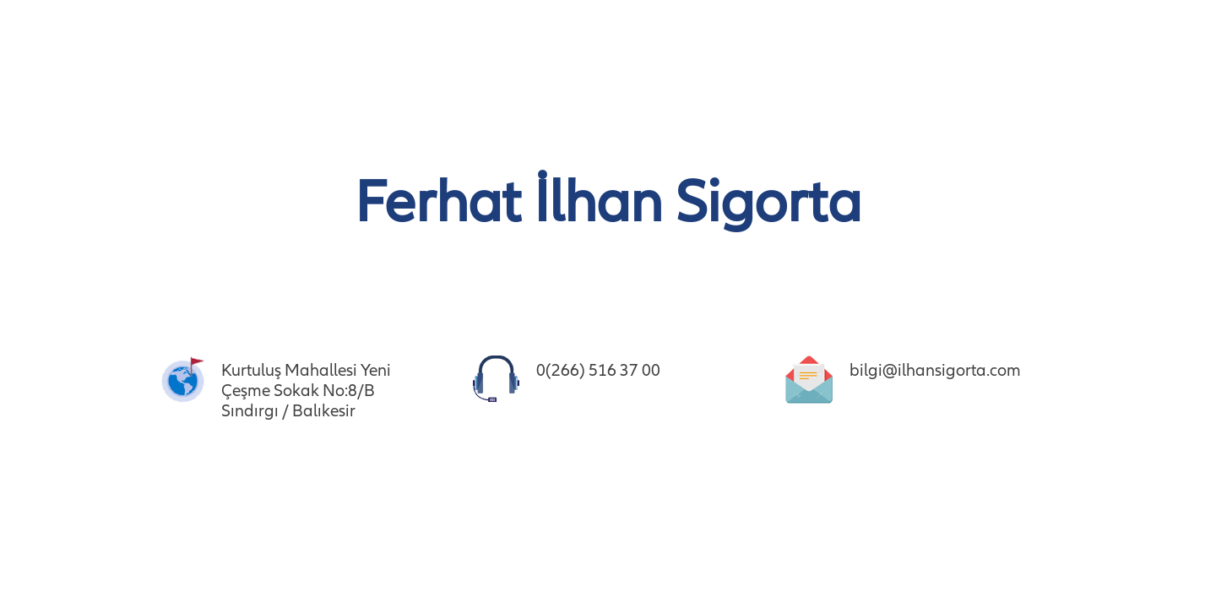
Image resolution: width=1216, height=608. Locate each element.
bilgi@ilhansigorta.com (935, 370)
